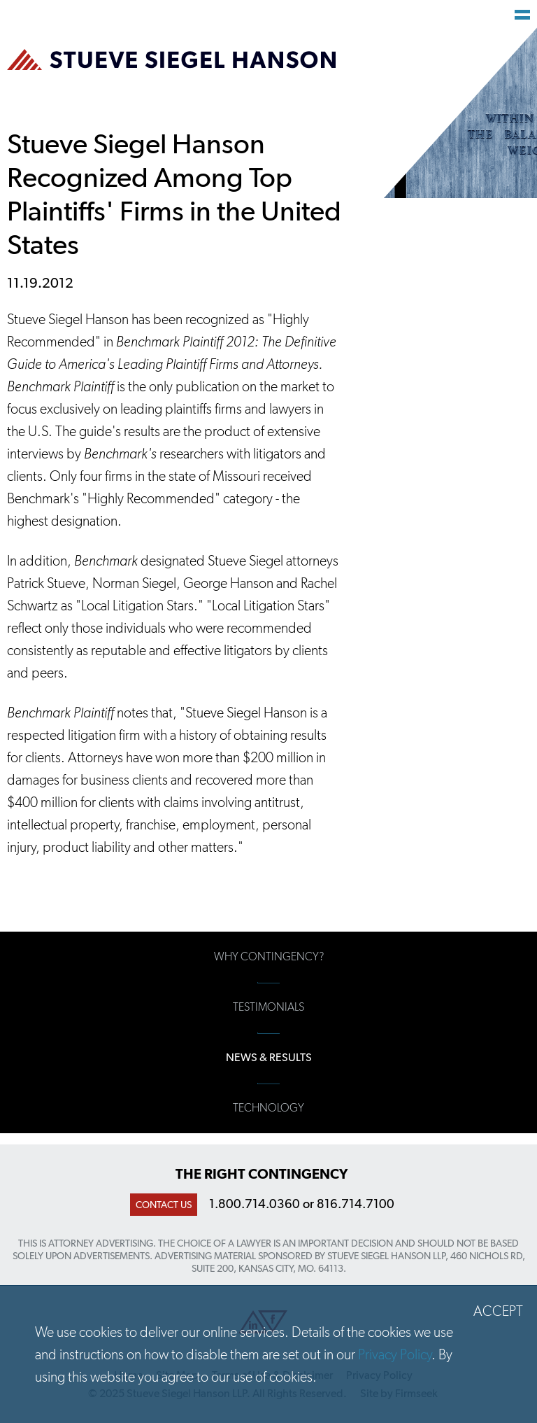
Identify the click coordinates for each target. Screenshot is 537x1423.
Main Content (219, 18)
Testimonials (268, 1007)
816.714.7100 (355, 1203)
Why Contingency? (269, 956)
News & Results (269, 1057)
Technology (268, 1107)
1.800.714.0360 (254, 1203)
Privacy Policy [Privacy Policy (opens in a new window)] (394, 1354)
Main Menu (522, 14)
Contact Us (164, 1204)
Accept (498, 1311)
